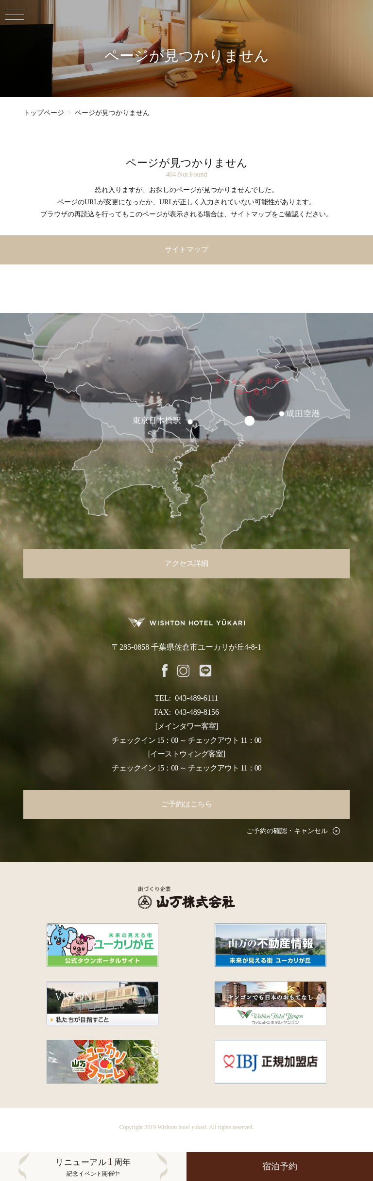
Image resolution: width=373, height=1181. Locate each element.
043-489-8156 (197, 712)
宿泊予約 (279, 1166)
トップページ (43, 112)
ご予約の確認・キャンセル (287, 831)
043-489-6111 (196, 698)
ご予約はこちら (186, 804)
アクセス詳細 (186, 563)
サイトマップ (186, 249)
